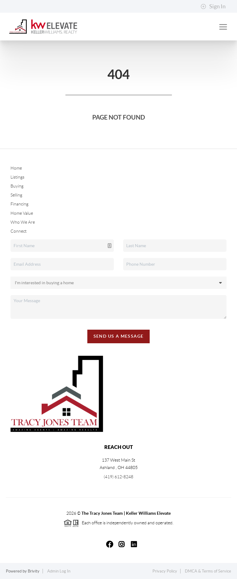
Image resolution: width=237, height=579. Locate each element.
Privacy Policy (164, 571)
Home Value (21, 213)
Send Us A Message (119, 336)
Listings (17, 177)
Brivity (34, 571)
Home (16, 168)
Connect (18, 231)
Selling (16, 194)
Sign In (213, 6)
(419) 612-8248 (118, 476)
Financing (19, 203)
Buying (16, 186)
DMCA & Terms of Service (208, 571)
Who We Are (22, 222)
